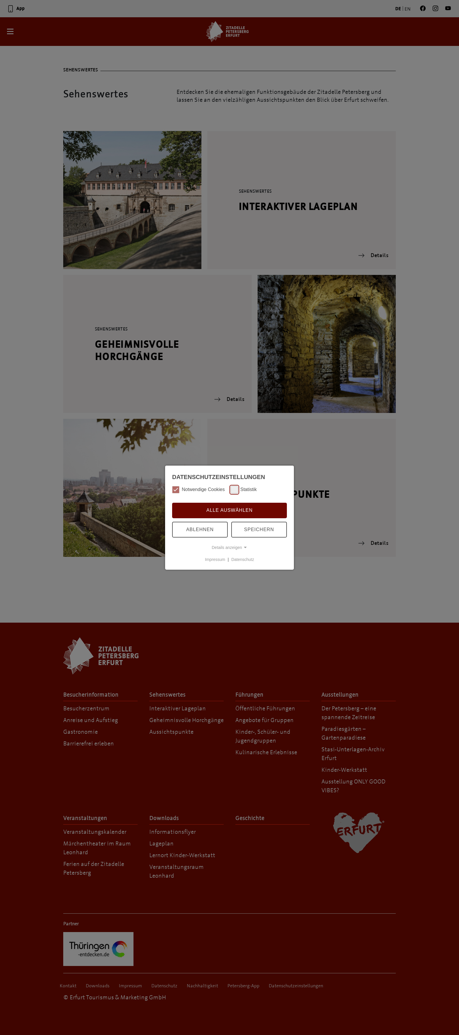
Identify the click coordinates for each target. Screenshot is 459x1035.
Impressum (215, 559)
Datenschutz (242, 559)
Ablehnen (200, 529)
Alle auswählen (229, 510)
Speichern (259, 529)
